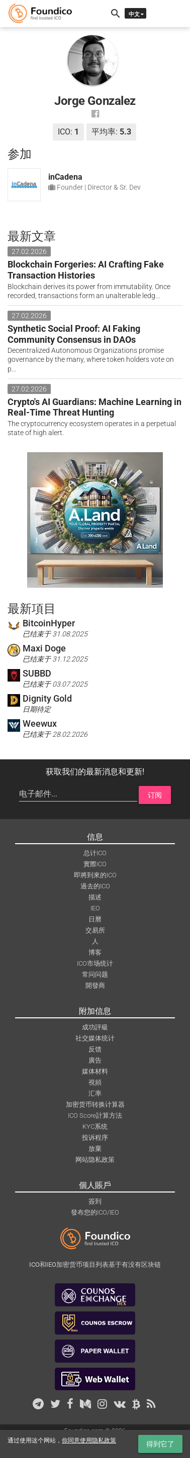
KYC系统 (95, 1126)
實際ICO (95, 864)
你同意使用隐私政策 (89, 1440)
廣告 (95, 1060)
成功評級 (95, 1027)
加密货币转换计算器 (95, 1104)
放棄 (95, 1148)
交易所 (95, 930)
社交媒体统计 (95, 1038)
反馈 (95, 1049)
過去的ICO (95, 886)
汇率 (95, 1093)
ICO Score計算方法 (95, 1115)
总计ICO (95, 853)
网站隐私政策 (95, 1159)
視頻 (95, 1082)
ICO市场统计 (95, 963)
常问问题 (95, 974)
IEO (95, 908)
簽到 (95, 1201)
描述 (95, 897)
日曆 (95, 919)
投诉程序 (95, 1137)
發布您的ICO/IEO (95, 1212)
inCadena (65, 177)
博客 (95, 952)
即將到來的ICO (95, 875)
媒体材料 (95, 1071)
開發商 (95, 985)
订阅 (155, 795)
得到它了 (160, 1444)
